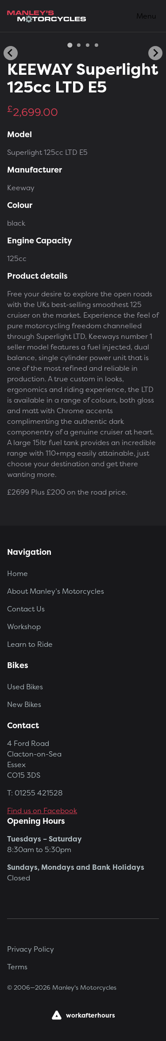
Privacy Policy (30, 949)
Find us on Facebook (42, 810)
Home (17, 573)
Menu (146, 16)
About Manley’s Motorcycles (55, 591)
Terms (17, 967)
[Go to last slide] (11, 53)
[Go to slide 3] (87, 45)
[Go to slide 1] (69, 44)
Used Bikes (25, 686)
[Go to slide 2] (79, 45)
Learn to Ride (30, 644)
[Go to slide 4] (96, 45)
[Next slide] (155, 53)
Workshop (24, 626)
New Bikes (24, 704)
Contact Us (26, 609)
